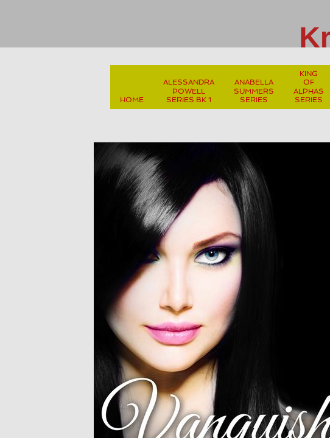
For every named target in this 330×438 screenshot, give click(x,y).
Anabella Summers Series (254, 91)
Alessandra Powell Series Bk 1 (188, 91)
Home (132, 100)
